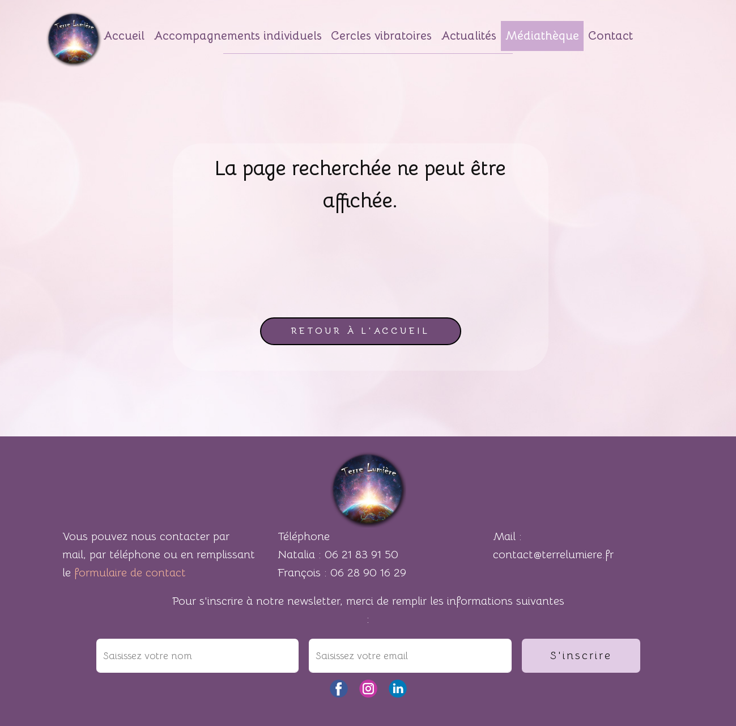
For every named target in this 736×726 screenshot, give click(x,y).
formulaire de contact (130, 573)
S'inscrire (581, 655)
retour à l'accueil (360, 331)
